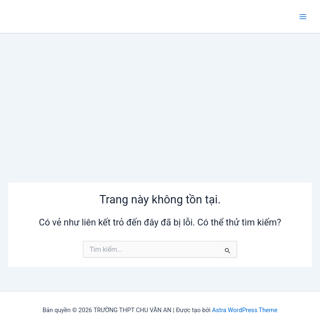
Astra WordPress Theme (245, 310)
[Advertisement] (160, 96)
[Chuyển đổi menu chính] (303, 16)
